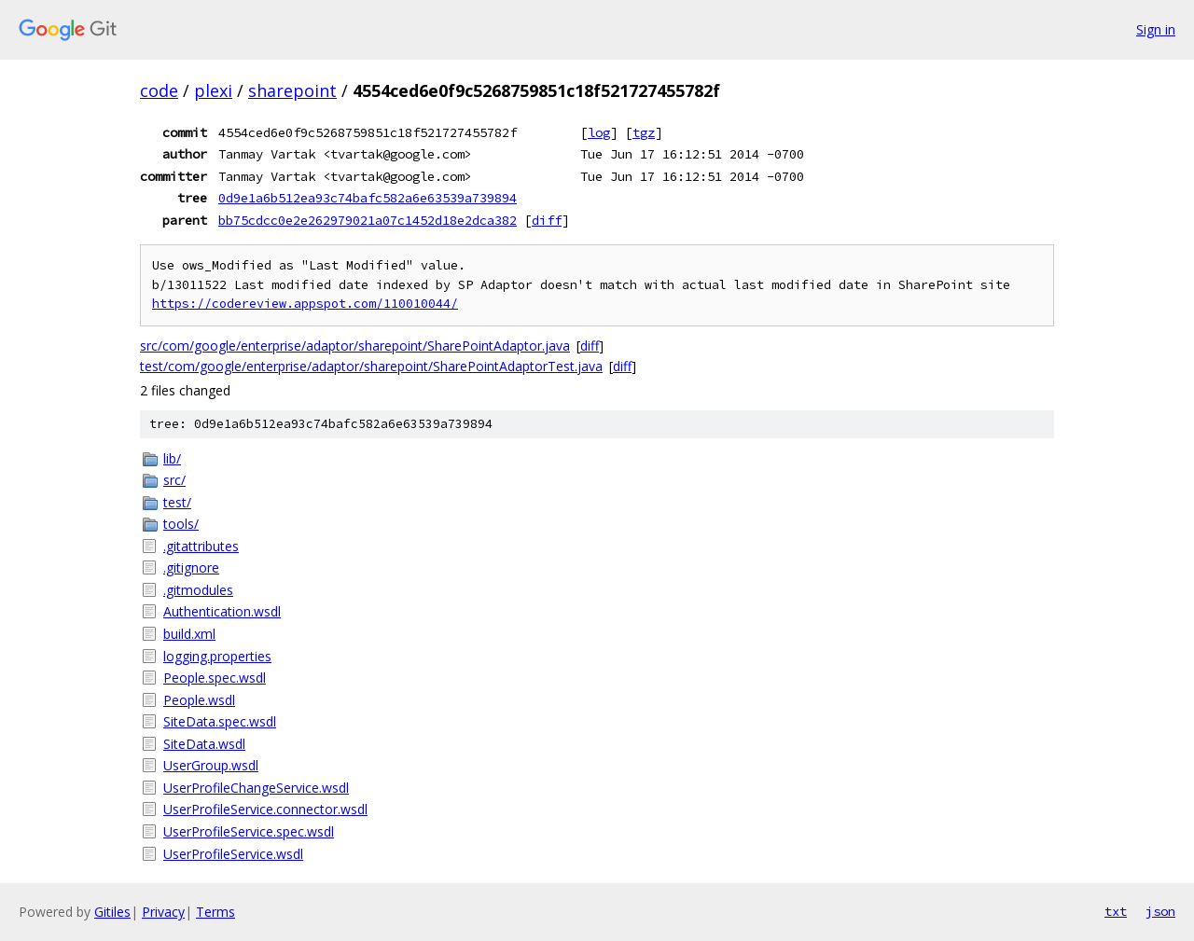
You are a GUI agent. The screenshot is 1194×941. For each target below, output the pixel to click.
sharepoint (292, 90)
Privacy (163, 911)
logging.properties (217, 656)
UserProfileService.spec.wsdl (248, 831)
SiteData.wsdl (204, 744)
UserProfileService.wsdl (233, 854)
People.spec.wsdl (214, 677)
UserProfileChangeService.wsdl (256, 787)
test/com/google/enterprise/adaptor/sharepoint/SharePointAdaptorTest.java (371, 366)
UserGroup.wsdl (210, 765)
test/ (177, 502)
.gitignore (191, 567)
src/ (174, 480)
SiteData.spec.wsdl (219, 721)
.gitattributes (201, 546)
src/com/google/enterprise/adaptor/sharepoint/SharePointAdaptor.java (355, 345)
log (599, 132)
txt (1115, 911)
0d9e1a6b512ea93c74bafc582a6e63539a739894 (367, 197)
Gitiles (112, 911)
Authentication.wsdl (222, 611)
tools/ (181, 524)
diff (547, 220)
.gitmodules (198, 590)
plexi (213, 90)
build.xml (189, 634)
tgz (643, 132)
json (1160, 911)
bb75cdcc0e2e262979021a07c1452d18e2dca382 (367, 220)
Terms (215, 911)
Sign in (1155, 29)
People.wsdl (199, 700)
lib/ (172, 458)
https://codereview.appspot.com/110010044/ (305, 303)
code (159, 90)
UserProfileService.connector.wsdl (265, 809)
